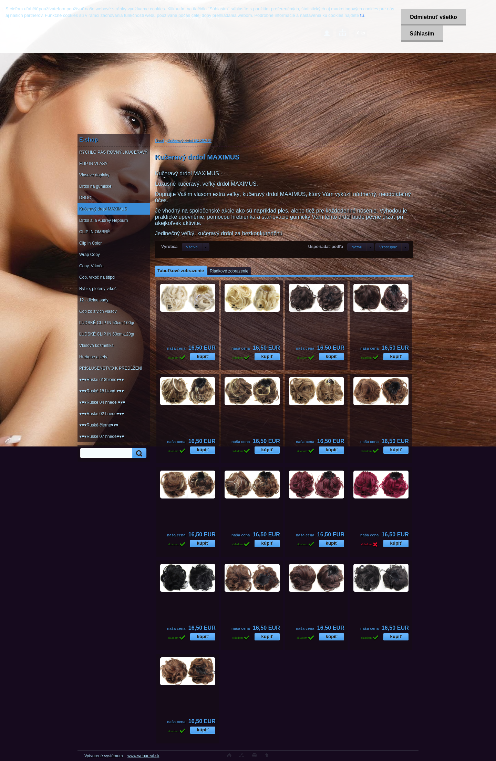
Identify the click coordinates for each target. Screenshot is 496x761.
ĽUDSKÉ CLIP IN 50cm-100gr (107, 322)
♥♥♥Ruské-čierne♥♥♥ (98, 425)
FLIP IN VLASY (93, 163)
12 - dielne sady (93, 300)
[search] (138, 453)
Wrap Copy (89, 254)
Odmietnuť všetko (433, 17)
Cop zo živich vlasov (98, 311)
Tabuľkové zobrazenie (180, 270)
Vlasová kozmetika (96, 345)
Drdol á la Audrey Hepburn (103, 220)
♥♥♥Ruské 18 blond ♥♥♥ (101, 391)
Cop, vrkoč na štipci (97, 277)
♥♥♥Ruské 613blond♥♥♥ (101, 379)
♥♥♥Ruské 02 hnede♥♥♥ (101, 413)
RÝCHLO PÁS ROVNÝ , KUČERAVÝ (113, 152)
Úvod (159, 140)
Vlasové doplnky (94, 175)
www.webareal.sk (143, 755)
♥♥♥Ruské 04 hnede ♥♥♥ (102, 402)
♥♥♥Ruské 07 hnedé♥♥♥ (101, 436)
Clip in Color (90, 243)
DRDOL (86, 197)
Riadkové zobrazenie (229, 271)
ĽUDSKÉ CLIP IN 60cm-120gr (107, 334)
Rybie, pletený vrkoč (97, 288)
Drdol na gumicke (95, 186)
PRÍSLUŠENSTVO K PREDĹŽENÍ (110, 368)
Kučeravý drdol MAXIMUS (103, 209)
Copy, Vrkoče (91, 266)
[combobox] (360, 247)
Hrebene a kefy (93, 356)
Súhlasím (422, 34)
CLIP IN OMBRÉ (94, 231)
